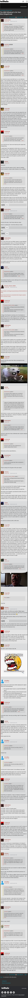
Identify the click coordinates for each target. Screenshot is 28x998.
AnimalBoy (6, 680)
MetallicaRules (7, 19)
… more (22, 53)
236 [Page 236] (20, 17)
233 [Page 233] (14, 17)
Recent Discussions (6, 983)
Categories (23, 6)
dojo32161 (6, 44)
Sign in (1, 977)
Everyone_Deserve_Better (10, 285)
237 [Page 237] (22, 17)
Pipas (5, 559)
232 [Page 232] (12, 17)
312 (25, 17)
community (24, 988)
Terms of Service (21, 994)
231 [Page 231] (10, 17)
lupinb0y (6, 161)
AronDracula (7, 131)
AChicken (6, 471)
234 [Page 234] (16, 17)
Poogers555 (6, 24)
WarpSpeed (6, 925)
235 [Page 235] (18, 17)
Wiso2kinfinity (7, 455)
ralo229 (6, 267)
